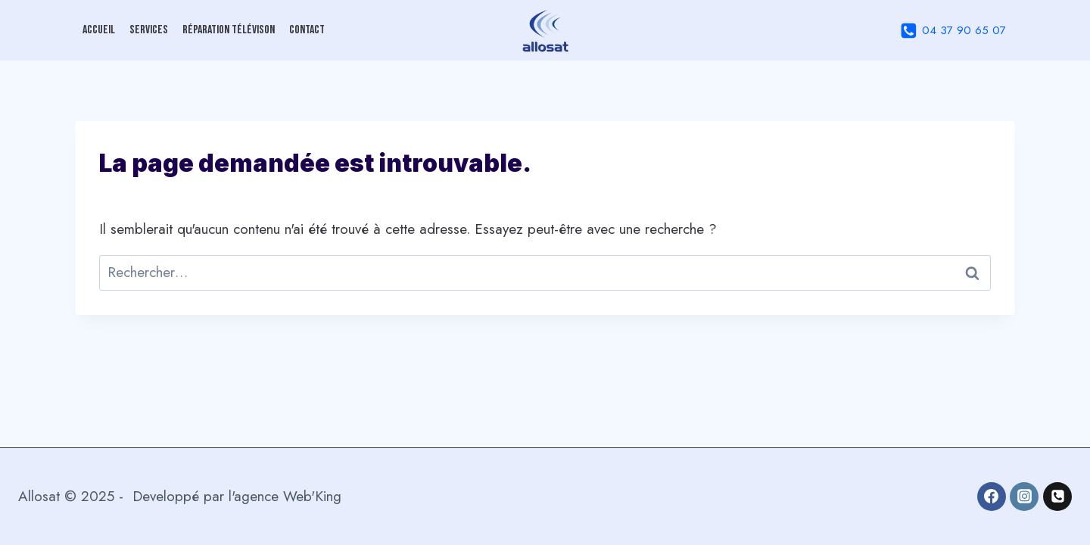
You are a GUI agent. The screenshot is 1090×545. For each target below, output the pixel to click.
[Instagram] (1024, 496)
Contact (307, 30)
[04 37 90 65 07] (1057, 496)
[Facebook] (991, 496)
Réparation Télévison (228, 30)
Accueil (99, 30)
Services (148, 30)
